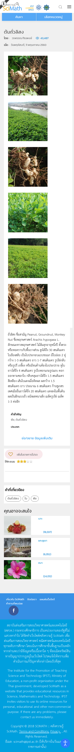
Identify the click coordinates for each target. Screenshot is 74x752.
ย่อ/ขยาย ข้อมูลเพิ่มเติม (37, 438)
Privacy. (55, 731)
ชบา (40, 563)
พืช (35, 498)
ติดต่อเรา (32, 599)
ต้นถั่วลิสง (13, 498)
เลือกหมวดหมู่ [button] (53, 16)
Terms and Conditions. (34, 731)
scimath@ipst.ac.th (25, 741)
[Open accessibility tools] (65, 743)
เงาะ (40, 518)
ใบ (26, 498)
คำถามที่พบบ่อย (14, 603)
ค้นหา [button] (19, 16)
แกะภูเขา (42, 540)
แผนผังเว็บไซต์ (47, 599)
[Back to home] (12, 6)
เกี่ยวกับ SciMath (15, 599)
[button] (69, 7)
